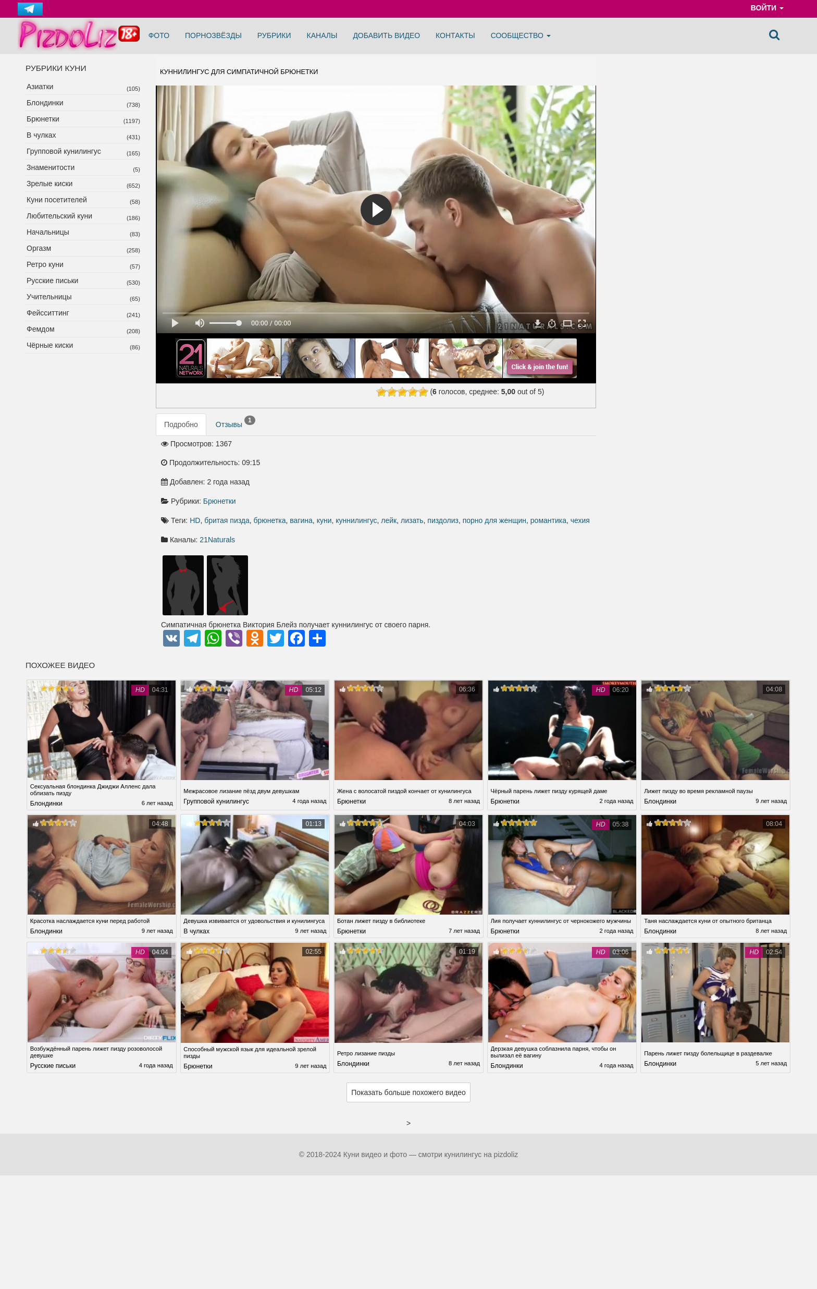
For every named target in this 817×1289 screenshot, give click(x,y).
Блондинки (45, 103)
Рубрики (274, 35)
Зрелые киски (49, 183)
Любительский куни (59, 216)
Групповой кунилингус (64, 151)
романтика (481, 480)
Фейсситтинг (48, 313)
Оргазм (39, 248)
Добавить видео (386, 35)
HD (367, 469)
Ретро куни (45, 264)
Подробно (181, 431)
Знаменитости (51, 167)
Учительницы (49, 297)
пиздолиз (375, 480)
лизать (344, 480)
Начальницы (48, 232)
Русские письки (52, 280)
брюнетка (442, 469)
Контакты (455, 35)
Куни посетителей (57, 200)
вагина (473, 469)
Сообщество (521, 35)
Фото (158, 35)
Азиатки (40, 86)
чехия (512, 480)
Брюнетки (43, 119)
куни (496, 469)
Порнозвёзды (213, 35)
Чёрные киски (50, 345)
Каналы (322, 35)
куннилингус (528, 469)
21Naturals (389, 499)
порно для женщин (427, 480)
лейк (560, 469)
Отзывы (235, 428)
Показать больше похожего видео (408, 1061)
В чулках (41, 135)
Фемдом (41, 329)
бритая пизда (399, 469)
